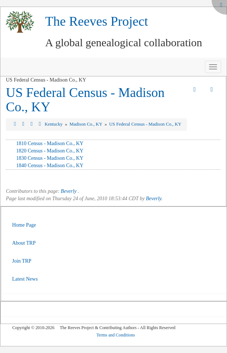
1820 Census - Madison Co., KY (49, 151)
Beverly (68, 191)
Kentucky (54, 124)
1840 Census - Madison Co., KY (49, 165)
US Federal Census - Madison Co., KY (85, 100)
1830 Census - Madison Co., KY (49, 158)
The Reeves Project (96, 21)
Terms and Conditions (115, 335)
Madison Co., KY (86, 124)
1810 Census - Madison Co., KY (49, 143)
